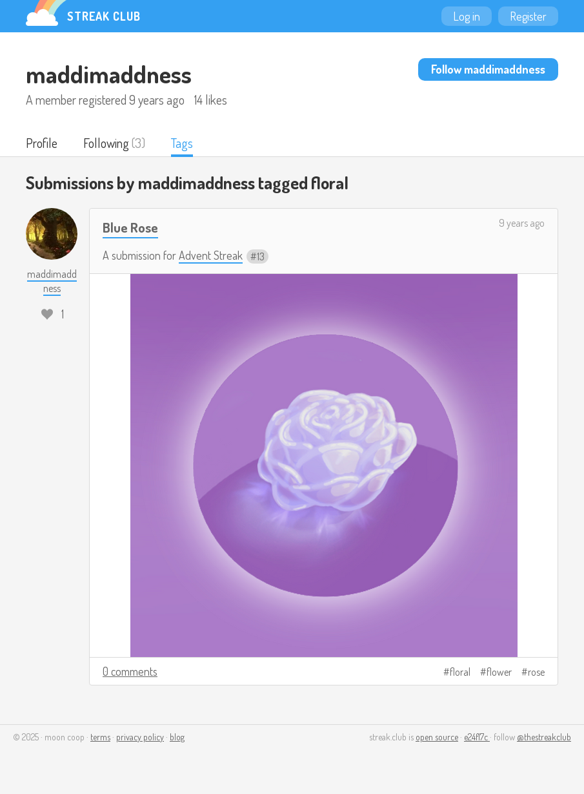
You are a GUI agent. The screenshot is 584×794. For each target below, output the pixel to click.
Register (528, 16)
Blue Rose (130, 227)
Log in (466, 16)
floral (460, 671)
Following (106, 142)
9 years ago (522, 222)
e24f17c (477, 736)
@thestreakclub (544, 736)
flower (499, 671)
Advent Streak (211, 255)
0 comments (130, 671)
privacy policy (140, 736)
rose (536, 671)
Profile (41, 142)
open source (437, 736)
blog (177, 736)
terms (100, 736)
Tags (182, 142)
